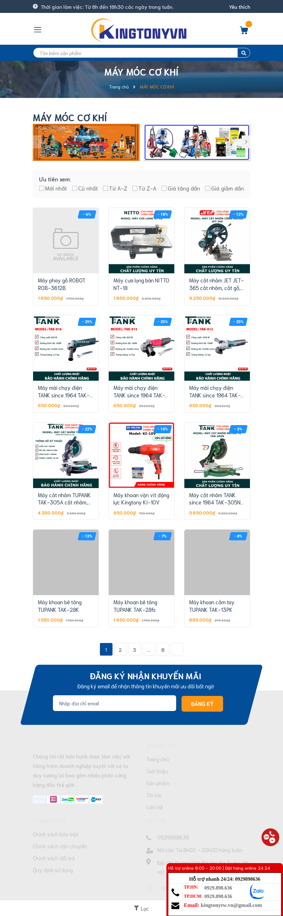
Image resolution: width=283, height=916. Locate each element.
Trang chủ (157, 758)
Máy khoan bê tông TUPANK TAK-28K (60, 605)
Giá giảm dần (227, 188)
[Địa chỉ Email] (114, 703)
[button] (246, 141)
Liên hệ (154, 806)
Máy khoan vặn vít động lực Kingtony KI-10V (141, 498)
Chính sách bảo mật (56, 833)
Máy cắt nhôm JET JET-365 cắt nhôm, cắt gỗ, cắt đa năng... (216, 287)
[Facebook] (149, 888)
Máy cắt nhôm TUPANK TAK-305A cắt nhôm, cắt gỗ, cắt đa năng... (64, 502)
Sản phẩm (158, 782)
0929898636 (173, 837)
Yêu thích (239, 6)
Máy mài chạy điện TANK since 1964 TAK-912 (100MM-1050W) (215, 395)
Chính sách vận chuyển (60, 845)
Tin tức (154, 794)
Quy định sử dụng (53, 869)
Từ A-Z (118, 188)
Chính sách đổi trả (54, 857)
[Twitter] (164, 888)
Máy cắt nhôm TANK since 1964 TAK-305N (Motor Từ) (214, 502)
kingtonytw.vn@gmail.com (231, 905)
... (148, 649)
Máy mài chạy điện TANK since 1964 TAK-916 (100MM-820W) (64, 395)
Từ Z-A (147, 188)
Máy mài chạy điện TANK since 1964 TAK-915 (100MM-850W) (139, 395)
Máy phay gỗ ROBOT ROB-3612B (61, 283)
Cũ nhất (88, 188)
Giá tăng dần (184, 188)
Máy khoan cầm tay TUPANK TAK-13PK (211, 605)
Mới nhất (56, 188)
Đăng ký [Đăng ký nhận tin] (202, 703)
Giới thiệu (157, 770)
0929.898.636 (218, 887)
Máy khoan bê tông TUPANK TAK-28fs (135, 605)
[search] (141, 52)
